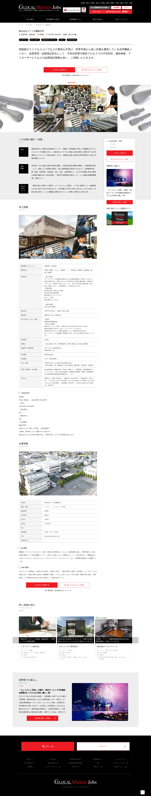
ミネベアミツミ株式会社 (30, 646)
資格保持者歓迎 (72, 39)
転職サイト (98, 766)
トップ (21, 25)
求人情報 (113, 144)
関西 (112, 3)
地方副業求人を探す (52, 19)
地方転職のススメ (75, 19)
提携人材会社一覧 (53, 763)
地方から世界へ (35, 39)
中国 (117, 3)
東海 (107, 3)
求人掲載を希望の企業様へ (75, 763)
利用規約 (30, 766)
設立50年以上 (23, 39)
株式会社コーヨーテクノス (107, 646)
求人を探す (30, 19)
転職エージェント (121, 766)
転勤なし (62, 39)
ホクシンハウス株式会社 (68, 646)
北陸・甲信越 (100, 3)
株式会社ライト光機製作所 (43, 25)
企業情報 (113, 147)
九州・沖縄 (128, 3)
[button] (64, 82)
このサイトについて (120, 19)
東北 (88, 3)
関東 (92, 3)
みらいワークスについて (53, 766)
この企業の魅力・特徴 (114, 141)
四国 (121, 3)
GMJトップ (30, 759)
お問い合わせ (75, 766)
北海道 (83, 3)
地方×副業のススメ (30, 763)
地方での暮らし (98, 19)
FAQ (98, 763)
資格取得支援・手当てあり (49, 39)
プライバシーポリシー (120, 763)
